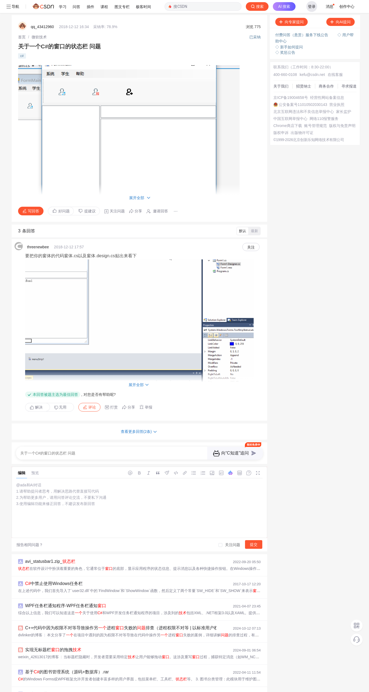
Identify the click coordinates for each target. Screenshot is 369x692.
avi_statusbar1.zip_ (50, 548)
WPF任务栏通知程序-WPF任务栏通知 (65, 592)
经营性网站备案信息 (327, 84)
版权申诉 (281, 120)
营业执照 (336, 91)
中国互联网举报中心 (290, 105)
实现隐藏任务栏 (43, 681)
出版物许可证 (302, 120)
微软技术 (39, 24)
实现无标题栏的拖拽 (53, 636)
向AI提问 (340, 9)
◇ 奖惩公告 (285, 39)
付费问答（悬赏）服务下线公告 (302, 22)
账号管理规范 (315, 113)
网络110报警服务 (324, 105)
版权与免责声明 (342, 113)
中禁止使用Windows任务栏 (54, 570)
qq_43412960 (42, 14)
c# (22, 43)
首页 (22, 24)
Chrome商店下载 (287, 113)
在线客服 (335, 61)
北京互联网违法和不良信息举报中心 (303, 98)
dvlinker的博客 (30, 622)
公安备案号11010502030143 (303, 91)
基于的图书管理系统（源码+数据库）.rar (67, 659)
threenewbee (38, 234)
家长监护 (343, 98)
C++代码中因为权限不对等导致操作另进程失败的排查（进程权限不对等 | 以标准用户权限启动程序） (134, 615)
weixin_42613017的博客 (38, 644)
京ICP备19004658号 (290, 84)
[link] (22, 24)
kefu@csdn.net (312, 61)
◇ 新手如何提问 (289, 34)
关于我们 (281, 73)
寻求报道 (349, 73)
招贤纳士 (303, 73)
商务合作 (326, 73)
